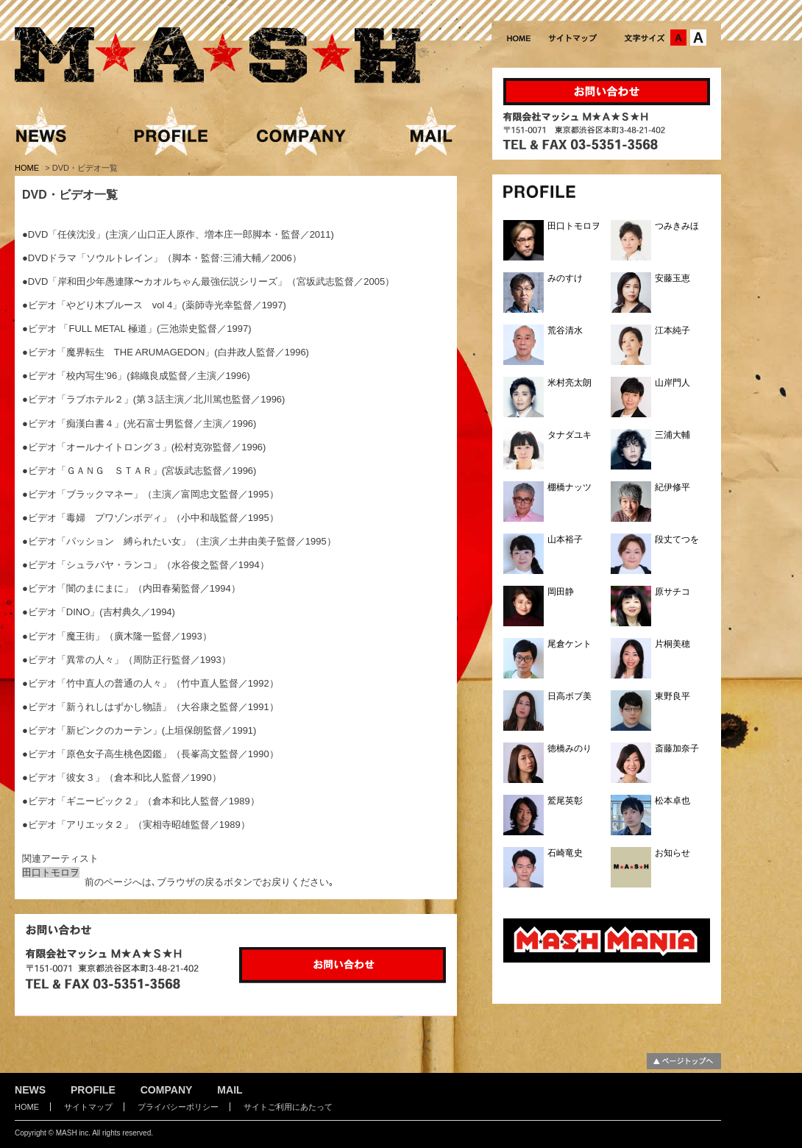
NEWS (30, 1090)
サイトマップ (88, 1106)
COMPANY (167, 1090)
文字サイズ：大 (698, 37)
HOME (28, 167)
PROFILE (93, 1090)
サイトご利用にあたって (288, 1106)
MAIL (229, 1090)
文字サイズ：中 (678, 37)
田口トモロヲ (50, 872)
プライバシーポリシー (178, 1106)
